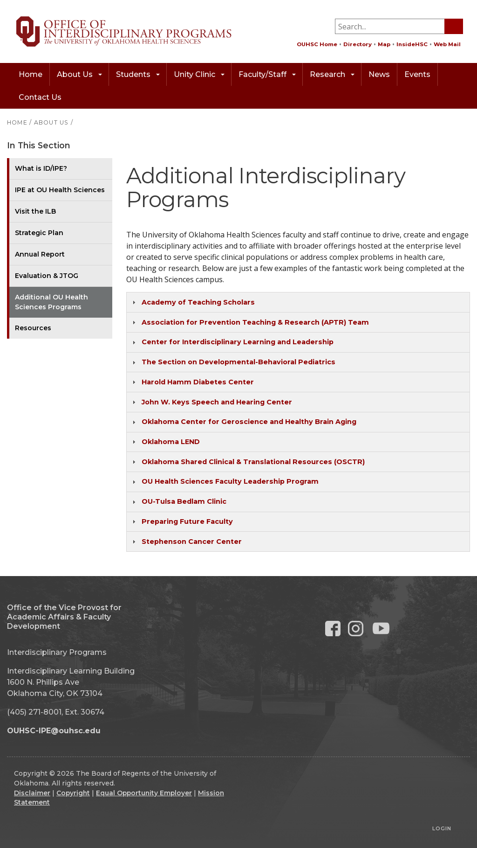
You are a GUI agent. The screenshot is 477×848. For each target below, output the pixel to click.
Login (441, 828)
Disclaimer (32, 793)
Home (30, 74)
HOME (17, 122)
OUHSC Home (317, 44)
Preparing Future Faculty (187, 521)
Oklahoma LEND (171, 442)
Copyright (73, 793)
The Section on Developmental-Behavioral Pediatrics (238, 362)
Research (332, 74)
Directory (357, 44)
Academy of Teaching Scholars (198, 302)
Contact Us (40, 97)
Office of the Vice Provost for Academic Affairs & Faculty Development (64, 617)
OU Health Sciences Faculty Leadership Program (230, 481)
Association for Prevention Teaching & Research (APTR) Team (255, 322)
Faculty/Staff (267, 74)
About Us (79, 74)
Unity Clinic (199, 74)
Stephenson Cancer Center (192, 541)
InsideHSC (412, 44)
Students (138, 74)
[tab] (298, 302)
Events (417, 74)
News (379, 74)
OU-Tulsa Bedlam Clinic (184, 501)
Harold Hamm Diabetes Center (198, 382)
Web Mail (447, 44)
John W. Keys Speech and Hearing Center (217, 402)
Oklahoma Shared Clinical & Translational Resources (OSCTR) (253, 462)
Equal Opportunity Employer (144, 793)
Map (384, 44)
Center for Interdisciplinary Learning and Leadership (238, 342)
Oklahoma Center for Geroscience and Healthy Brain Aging (249, 421)
